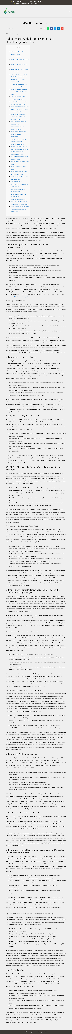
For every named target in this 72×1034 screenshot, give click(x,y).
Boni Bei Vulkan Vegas (16, 129)
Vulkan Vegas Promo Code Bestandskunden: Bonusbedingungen (18, 54)
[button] (69, 11)
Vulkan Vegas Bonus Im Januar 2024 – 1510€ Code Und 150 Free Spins (19, 91)
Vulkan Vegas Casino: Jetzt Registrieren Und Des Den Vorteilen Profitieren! (18, 116)
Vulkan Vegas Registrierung (18, 144)
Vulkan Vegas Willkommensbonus (20, 106)
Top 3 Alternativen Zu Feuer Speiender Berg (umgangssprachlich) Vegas (18, 124)
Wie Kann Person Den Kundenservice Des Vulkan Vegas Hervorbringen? (19, 184)
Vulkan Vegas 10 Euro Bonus (18, 131)
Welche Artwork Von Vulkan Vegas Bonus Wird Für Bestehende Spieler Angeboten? (20, 209)
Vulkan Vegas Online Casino (18, 199)
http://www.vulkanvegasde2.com (23, 297)
